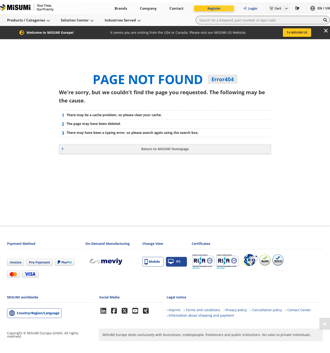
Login (250, 8)
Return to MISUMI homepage (165, 149)
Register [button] (214, 8)
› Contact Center (298, 310)
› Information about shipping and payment (200, 315)
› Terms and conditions (202, 310)
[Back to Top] (324, 324)
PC (174, 261)
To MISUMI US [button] (297, 32)
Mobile (152, 261)
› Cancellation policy (266, 310)
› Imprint (173, 310)
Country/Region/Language (38, 313)
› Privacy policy (235, 310)
